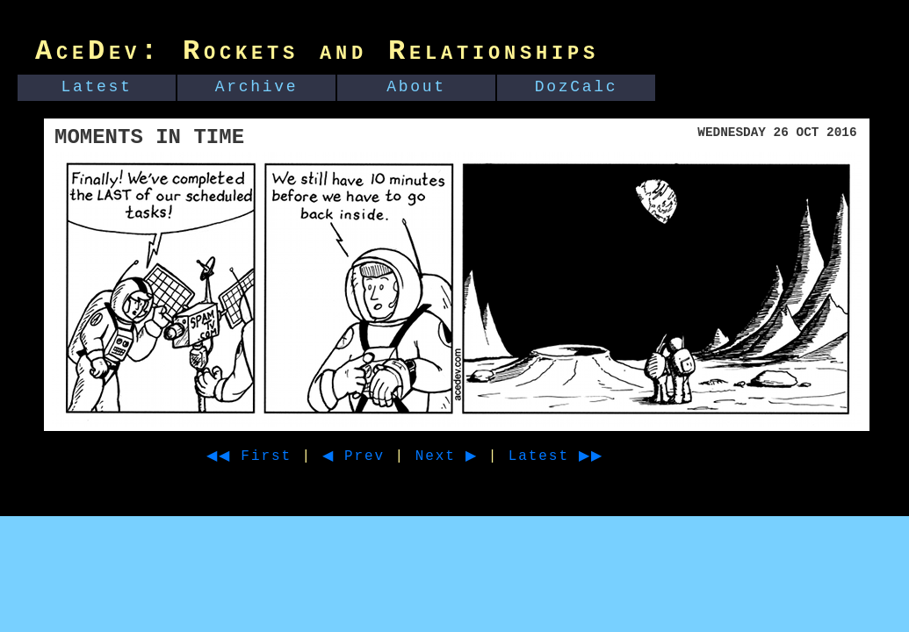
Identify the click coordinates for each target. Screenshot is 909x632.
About (416, 86)
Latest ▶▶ (588, 456)
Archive (257, 86)
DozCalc (576, 86)
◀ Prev (369, 456)
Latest (97, 86)
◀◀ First (255, 456)
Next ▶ (468, 456)
